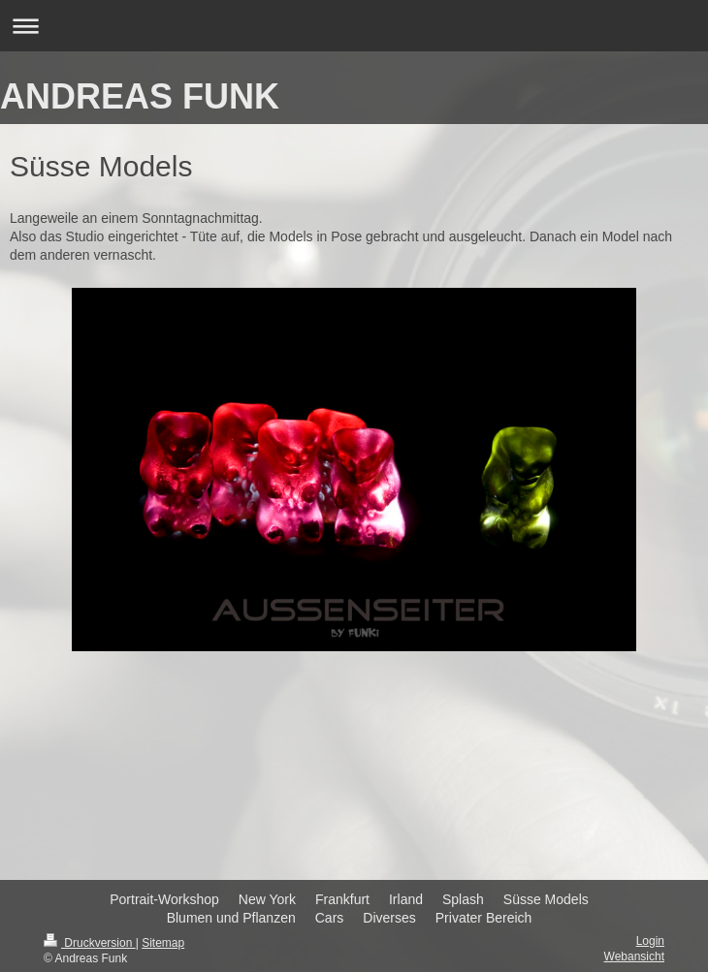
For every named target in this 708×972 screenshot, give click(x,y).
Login (650, 941)
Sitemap (163, 943)
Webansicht (634, 956)
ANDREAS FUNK (139, 96)
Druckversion (90, 943)
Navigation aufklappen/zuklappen (354, 26)
